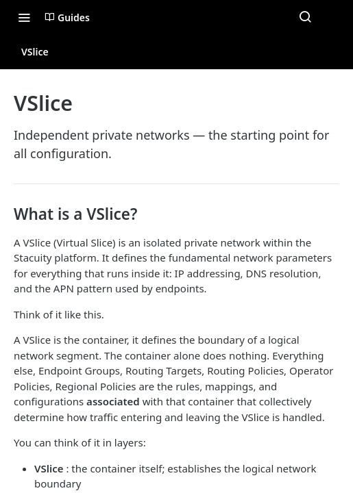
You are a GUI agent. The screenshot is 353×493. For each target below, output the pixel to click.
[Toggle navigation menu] (24, 17)
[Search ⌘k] (305, 17)
